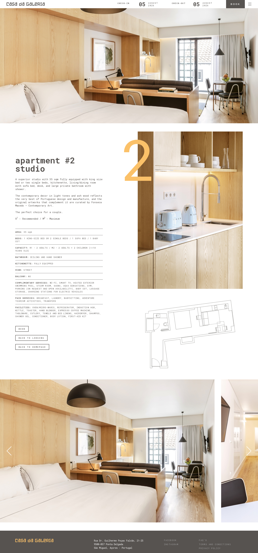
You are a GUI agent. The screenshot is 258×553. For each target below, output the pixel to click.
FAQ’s (203, 540)
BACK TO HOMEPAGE (32, 347)
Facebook (170, 540)
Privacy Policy (210, 548)
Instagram (171, 544)
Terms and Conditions (215, 544)
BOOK (22, 329)
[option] (110, 450)
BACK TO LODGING (31, 338)
